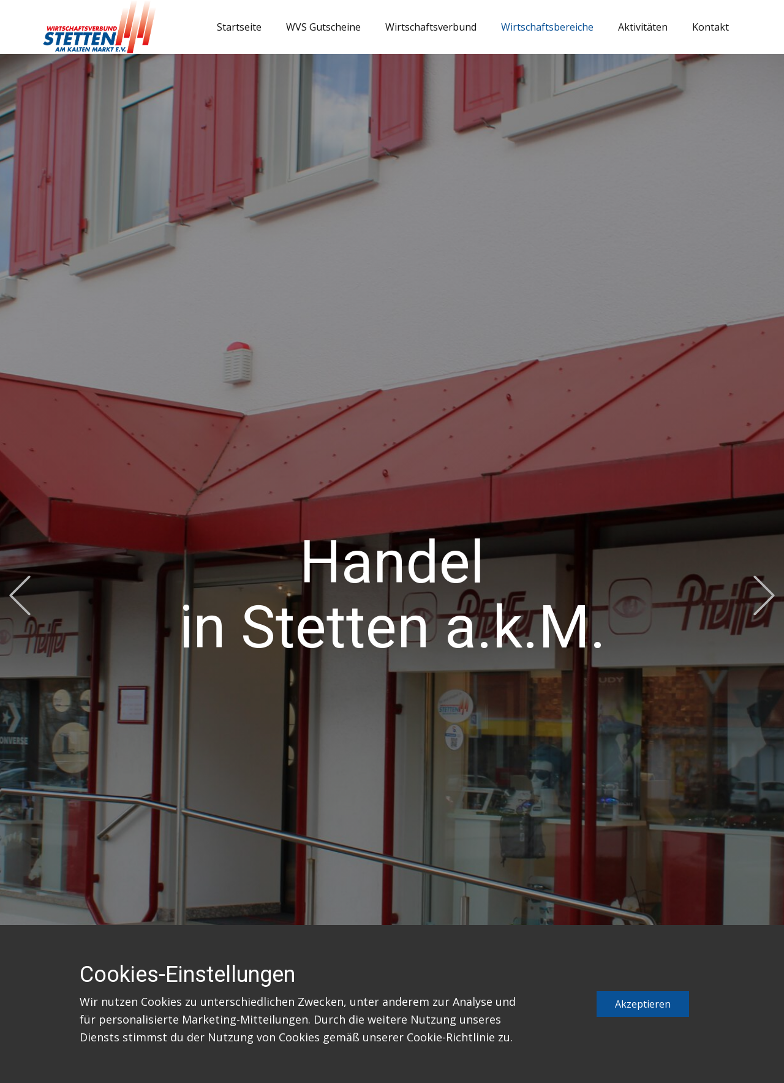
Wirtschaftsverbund (431, 27)
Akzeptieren (643, 1004)
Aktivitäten (643, 27)
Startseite (239, 27)
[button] (20, 596)
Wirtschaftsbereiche (547, 27)
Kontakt (710, 27)
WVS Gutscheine (323, 27)
